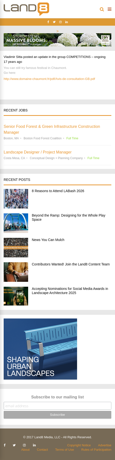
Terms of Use (64, 449)
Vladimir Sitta (13, 57)
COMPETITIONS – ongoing (86, 57)
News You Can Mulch (48, 240)
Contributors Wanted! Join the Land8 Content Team (71, 264)
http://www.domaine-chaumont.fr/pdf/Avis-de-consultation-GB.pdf (49, 79)
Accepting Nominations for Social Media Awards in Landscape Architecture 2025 (70, 291)
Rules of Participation (96, 449)
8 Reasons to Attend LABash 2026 (58, 191)
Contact (42, 449)
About (25, 449)
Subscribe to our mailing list (57, 397)
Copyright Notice (79, 445)
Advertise (104, 445)
